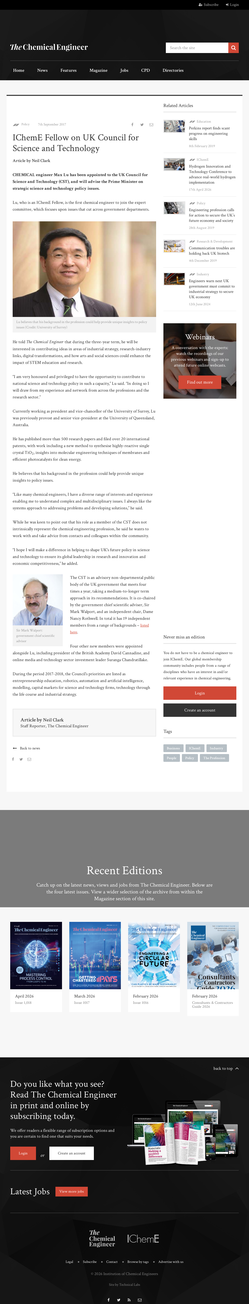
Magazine (82, 70)
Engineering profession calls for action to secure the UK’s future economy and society (211, 208)
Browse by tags (138, 1256)
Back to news (30, 746)
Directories (142, 70)
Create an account (199, 703)
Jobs (103, 70)
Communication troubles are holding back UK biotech (211, 244)
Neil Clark (54, 718)
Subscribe (209, 4)
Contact (110, 1256)
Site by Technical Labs (124, 1278)
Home (16, 70)
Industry (203, 267)
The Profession (218, 752)
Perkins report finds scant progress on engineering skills (211, 129)
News (35, 70)
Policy (26, 123)
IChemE (203, 152)
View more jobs (73, 1186)
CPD (119, 70)
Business (174, 741)
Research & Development (215, 234)
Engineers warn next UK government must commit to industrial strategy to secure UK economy (211, 282)
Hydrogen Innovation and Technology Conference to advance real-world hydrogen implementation (211, 167)
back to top (223, 1067)
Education (204, 120)
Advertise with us (174, 1256)
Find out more (200, 375)
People (172, 752)
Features (56, 70)
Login (232, 4)
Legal (65, 1256)
